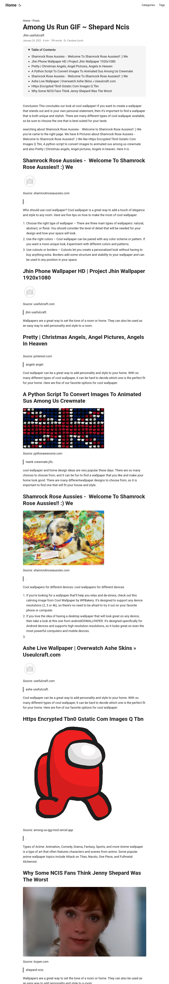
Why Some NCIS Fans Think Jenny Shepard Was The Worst (72, 91)
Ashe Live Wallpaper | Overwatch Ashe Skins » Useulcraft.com (74, 81)
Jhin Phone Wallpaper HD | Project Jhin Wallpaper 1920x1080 (73, 61)
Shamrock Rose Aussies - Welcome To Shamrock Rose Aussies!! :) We (80, 56)
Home (10, 5)
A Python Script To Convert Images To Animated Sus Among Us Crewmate (82, 71)
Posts (36, 20)
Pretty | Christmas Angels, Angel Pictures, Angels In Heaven (72, 66)
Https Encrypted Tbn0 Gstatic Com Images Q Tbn (65, 86)
